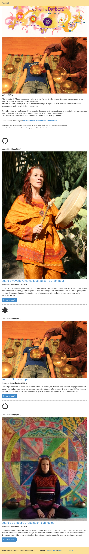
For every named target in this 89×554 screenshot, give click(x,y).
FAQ (59, 550)
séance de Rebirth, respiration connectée (28, 522)
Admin (70, 550)
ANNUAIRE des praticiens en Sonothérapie (40, 121)
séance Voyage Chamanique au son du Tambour (33, 280)
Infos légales (52, 550)
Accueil (5, 3)
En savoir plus (9, 300)
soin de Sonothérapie (15, 379)
